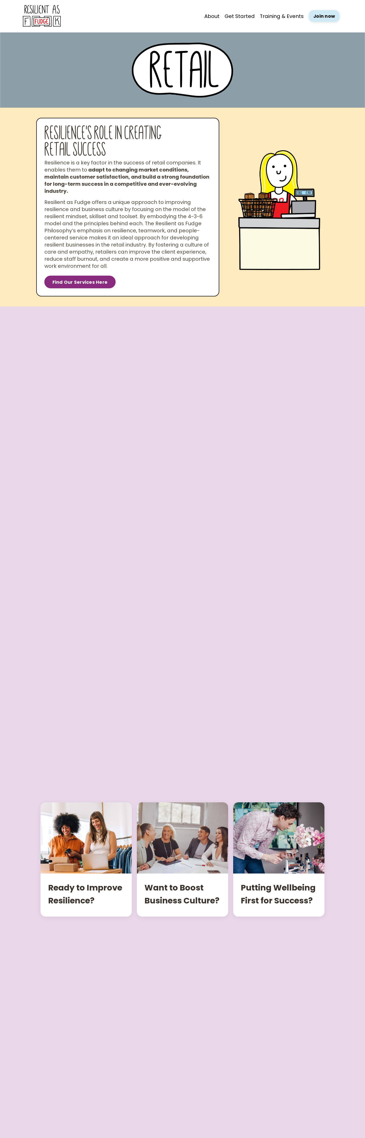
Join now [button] (324, 16)
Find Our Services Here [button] (80, 282)
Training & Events (282, 16)
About (212, 16)
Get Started (240, 16)
